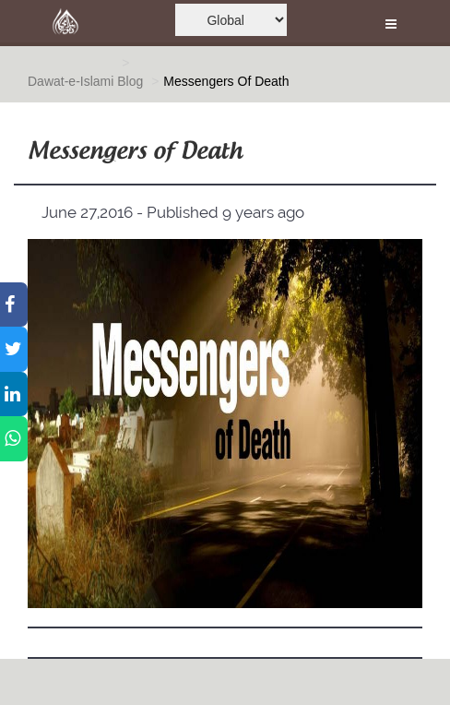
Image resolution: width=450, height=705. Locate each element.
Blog (130, 81)
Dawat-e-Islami (70, 81)
